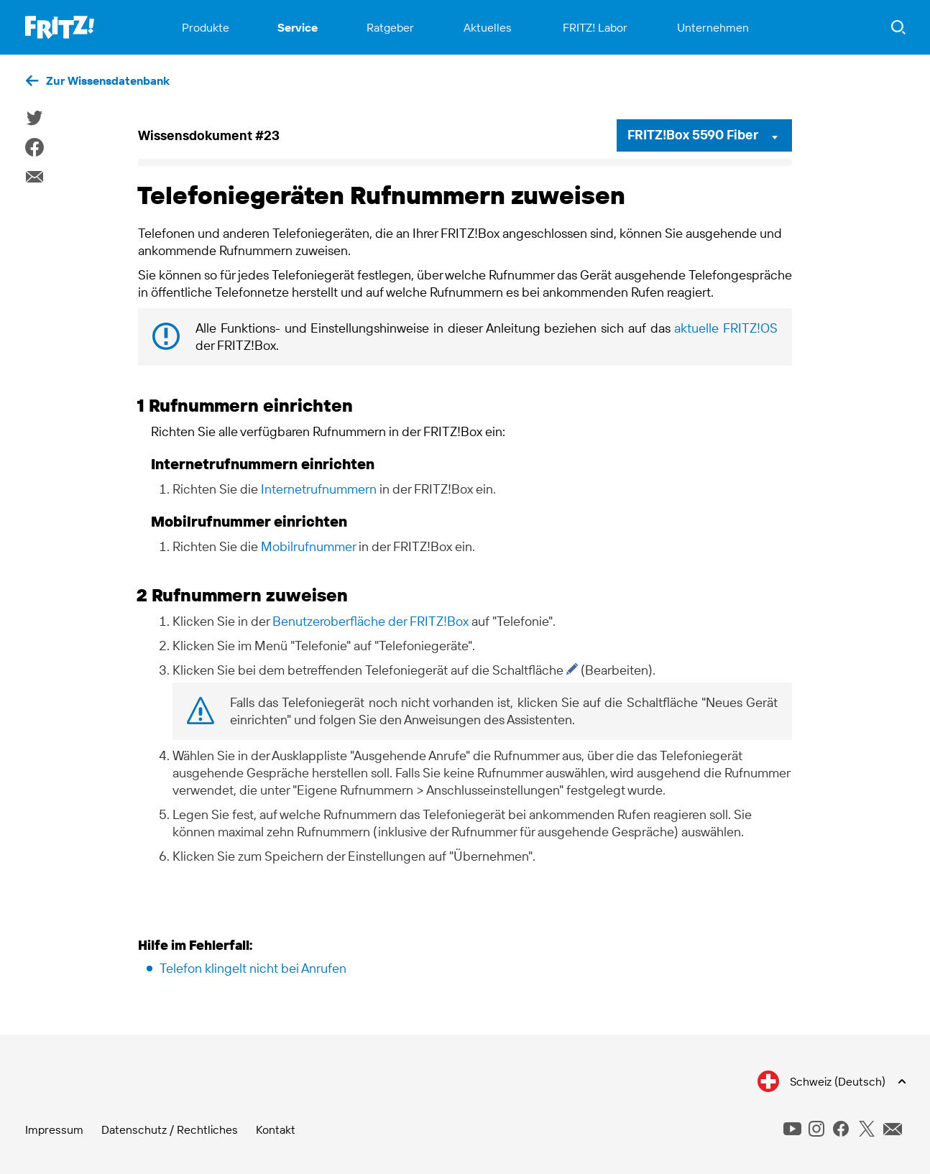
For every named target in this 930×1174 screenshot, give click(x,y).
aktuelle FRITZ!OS (726, 328)
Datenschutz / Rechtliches (169, 1129)
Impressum (54, 1129)
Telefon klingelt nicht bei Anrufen (253, 968)
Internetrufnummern (319, 489)
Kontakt (275, 1129)
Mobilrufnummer (308, 546)
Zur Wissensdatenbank (108, 80)
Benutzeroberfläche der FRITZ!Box (370, 621)
